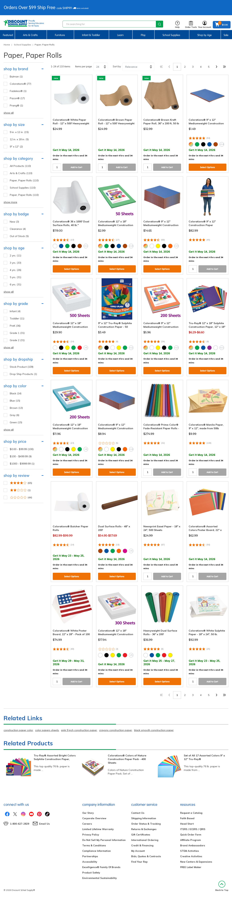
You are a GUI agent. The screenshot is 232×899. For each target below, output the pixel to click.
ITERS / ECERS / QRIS (192, 829)
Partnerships (90, 856)
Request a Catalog (191, 812)
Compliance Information (96, 850)
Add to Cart (76, 167)
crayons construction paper (115, 730)
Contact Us (137, 812)
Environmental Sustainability (99, 878)
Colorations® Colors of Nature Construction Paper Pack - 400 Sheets (127, 759)
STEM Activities (189, 850)
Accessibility (89, 861)
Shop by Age (204, 35)
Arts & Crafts (30, 35)
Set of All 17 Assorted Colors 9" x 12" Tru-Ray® (204, 757)
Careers (87, 823)
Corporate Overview (94, 818)
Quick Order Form (190, 834)
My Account (138, 850)
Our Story (88, 812)
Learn (120, 35)
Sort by (117, 66)
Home (7, 44)
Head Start (187, 823)
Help (177, 24)
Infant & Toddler (91, 35)
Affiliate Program (190, 840)
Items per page (83, 66)
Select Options (207, 167)
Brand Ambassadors (192, 845)
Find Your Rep (139, 861)
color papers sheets (47, 730)
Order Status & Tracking (146, 823)
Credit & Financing (142, 845)
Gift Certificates (140, 834)
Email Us (44, 823)
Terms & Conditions (94, 845)
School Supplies (171, 35)
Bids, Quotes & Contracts (146, 856)
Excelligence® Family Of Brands (101, 867)
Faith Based (187, 818)
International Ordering (144, 840)
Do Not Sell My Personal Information (104, 840)
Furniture (60, 35)
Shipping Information (143, 818)
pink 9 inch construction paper (79, 730)
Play (143, 35)
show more (10, 202)
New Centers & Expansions (196, 861)
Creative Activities (191, 856)
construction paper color (18, 730)
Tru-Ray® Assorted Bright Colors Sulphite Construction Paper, (55, 757)
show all (9, 112)
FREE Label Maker (190, 867)
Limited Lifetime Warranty (98, 829)
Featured (8, 35)
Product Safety (91, 872)
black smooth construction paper (154, 730)
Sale (226, 35)
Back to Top (221, 886)
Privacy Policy (90, 834)
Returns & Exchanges (143, 829)
